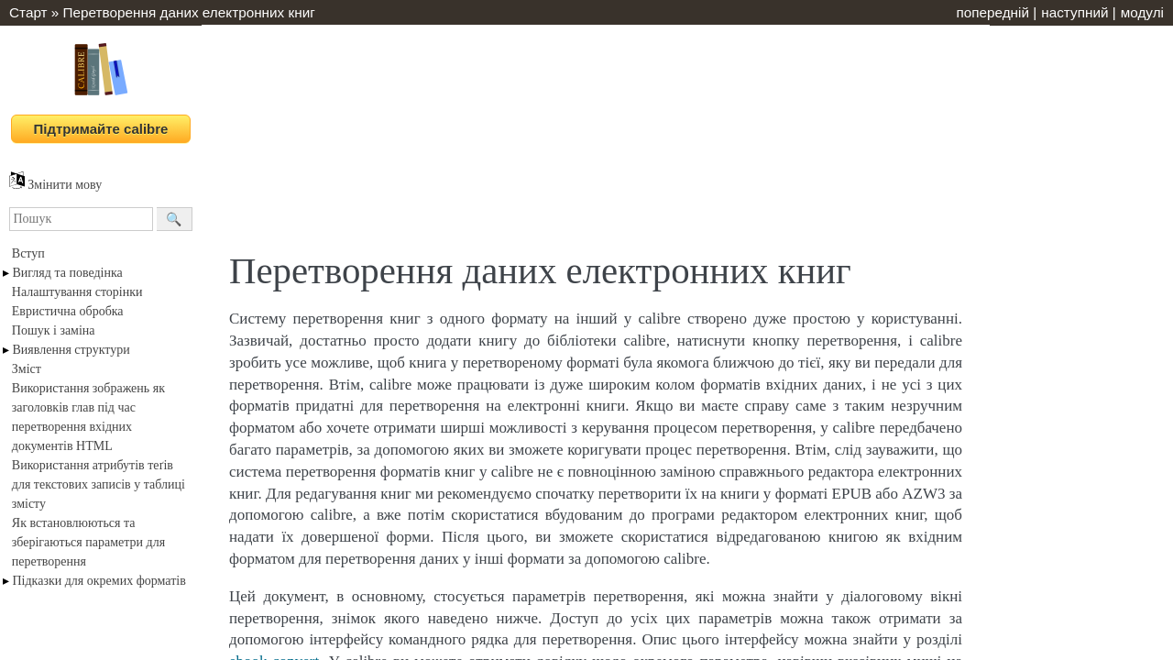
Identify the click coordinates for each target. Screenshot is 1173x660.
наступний (1074, 12)
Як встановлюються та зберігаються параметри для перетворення (88, 542)
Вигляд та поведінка (68, 273)
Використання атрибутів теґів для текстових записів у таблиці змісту (98, 484)
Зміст (26, 369)
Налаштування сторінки (77, 292)
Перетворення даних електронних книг (189, 12)
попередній (992, 12)
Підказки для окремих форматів (99, 581)
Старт (28, 12)
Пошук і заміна (53, 330)
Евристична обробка (68, 311)
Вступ (28, 253)
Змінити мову (55, 185)
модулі (1142, 12)
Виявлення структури (71, 350)
